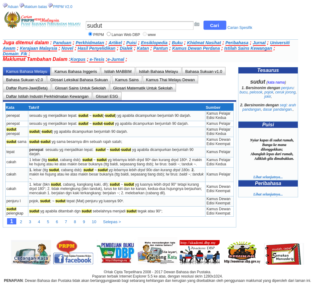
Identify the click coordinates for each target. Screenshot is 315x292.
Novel (67, 48)
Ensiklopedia (154, 42)
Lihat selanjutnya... (268, 177)
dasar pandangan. (278, 109)
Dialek (126, 48)
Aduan (13, 7)
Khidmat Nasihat (204, 42)
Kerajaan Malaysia (38, 48)
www (152, 35)
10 (94, 221)
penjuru (287, 88)
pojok (269, 92)
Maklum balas (35, 7)
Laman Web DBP (126, 35)
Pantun (160, 48)
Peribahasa (237, 42)
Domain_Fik (15, 53)
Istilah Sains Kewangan (248, 48)
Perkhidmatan (90, 42)
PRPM (98, 35)
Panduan (62, 42)
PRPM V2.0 (62, 7)
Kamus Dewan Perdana (196, 48)
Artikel (115, 42)
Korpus (78, 59)
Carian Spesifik (239, 28)
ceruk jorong (285, 92)
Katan (143, 48)
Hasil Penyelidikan (96, 48)
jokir (267, 96)
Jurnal (259, 42)
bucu (244, 92)
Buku (177, 42)
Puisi (131, 42)
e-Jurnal (115, 59)
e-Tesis (97, 59)
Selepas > (112, 221)
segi (283, 105)
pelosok (255, 92)
